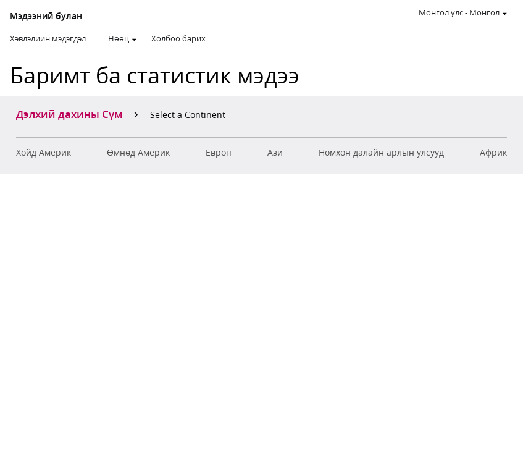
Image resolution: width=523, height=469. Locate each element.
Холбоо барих (178, 38)
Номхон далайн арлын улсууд (381, 152)
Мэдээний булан (46, 16)
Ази (275, 152)
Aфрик (493, 152)
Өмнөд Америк (138, 152)
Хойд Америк (43, 152)
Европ (219, 152)
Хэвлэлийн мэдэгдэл (48, 38)
